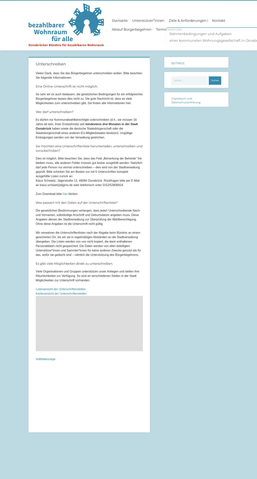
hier (65, 193)
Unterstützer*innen (148, 21)
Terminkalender (169, 30)
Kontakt (218, 21)
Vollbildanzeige (45, 359)
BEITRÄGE (178, 63)
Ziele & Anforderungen (187, 21)
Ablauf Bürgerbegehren (132, 30)
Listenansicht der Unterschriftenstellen (61, 289)
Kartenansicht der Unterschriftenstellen (61, 293)
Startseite (120, 21)
